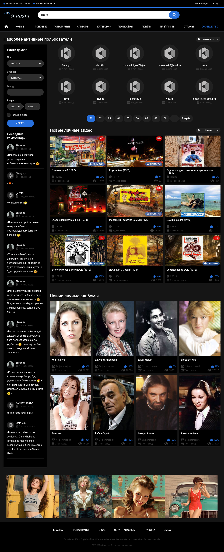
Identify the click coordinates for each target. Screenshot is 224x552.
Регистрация (201, 3)
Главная (6, 26)
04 (118, 118)
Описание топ (17, 202)
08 (156, 118)
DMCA (167, 530)
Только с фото (19, 114)
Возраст (11, 100)
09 (165, 118)
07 (146, 118)
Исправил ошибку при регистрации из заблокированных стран (23, 159)
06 (137, 118)
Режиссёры (125, 26)
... (174, 118)
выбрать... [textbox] (16, 63)
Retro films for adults (45, 3)
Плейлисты (167, 26)
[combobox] (25, 63)
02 (100, 118)
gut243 (19, 193)
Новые (19, 26)
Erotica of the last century (18, 3)
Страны (189, 26)
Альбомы (83, 26)
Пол (9, 57)
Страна (11, 71)
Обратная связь (124, 530)
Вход (215, 3)
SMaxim (20, 145)
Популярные (62, 26)
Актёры (146, 26)
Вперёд (186, 118)
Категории (104, 26)
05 (128, 118)
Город (10, 86)
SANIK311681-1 (24, 403)
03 (109, 118)
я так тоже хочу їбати (20, 412)
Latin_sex (21, 423)
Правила (149, 530)
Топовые (41, 26)
